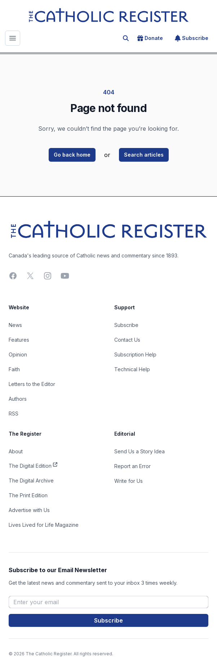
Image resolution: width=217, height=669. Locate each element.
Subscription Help (135, 354)
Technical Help (132, 369)
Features (19, 340)
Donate (150, 38)
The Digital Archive (31, 480)
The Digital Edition (33, 465)
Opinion (18, 354)
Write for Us (128, 481)
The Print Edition (28, 495)
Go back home (72, 155)
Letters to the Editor (32, 384)
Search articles (144, 155)
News (15, 325)
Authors (18, 399)
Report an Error (132, 466)
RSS (13, 413)
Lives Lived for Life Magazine (44, 525)
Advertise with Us (29, 510)
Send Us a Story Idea (139, 451)
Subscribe (191, 38)
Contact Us (127, 340)
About (16, 451)
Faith (14, 369)
